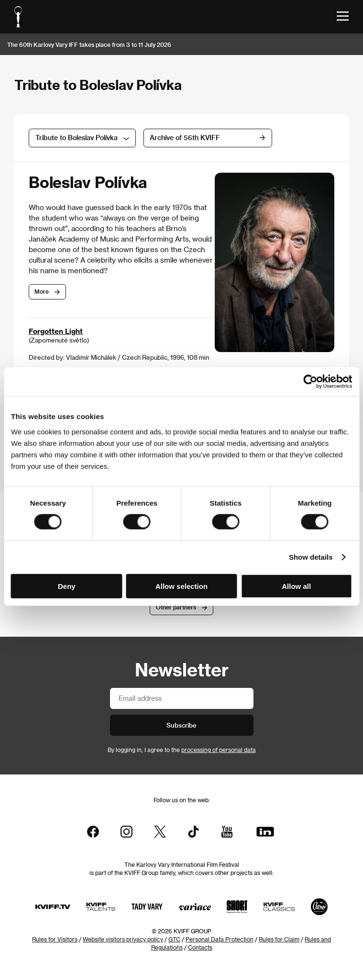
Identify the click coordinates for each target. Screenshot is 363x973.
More (41, 291)
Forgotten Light (56, 331)
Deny (67, 586)
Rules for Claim (279, 939)
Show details (311, 557)
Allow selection (181, 586)
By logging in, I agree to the (182, 749)
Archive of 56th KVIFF (198, 137)
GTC (174, 939)
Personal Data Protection (219, 939)
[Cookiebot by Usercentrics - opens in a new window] (310, 382)
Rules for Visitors (54, 939)
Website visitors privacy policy (123, 939)
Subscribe (181, 725)
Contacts (200, 947)
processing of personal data (218, 749)
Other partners (176, 607)
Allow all (296, 586)
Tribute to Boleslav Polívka (76, 137)
